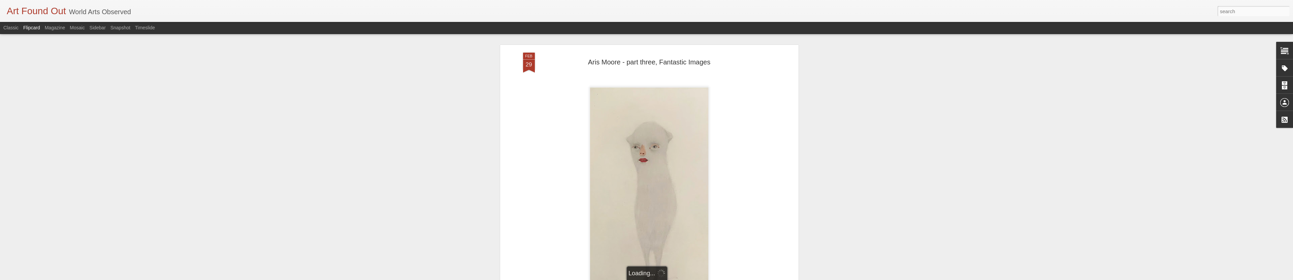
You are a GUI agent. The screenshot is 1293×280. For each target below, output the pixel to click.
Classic (11, 27)
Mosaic (77, 27)
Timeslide (145, 27)
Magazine (55, 27)
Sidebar (98, 27)
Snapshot (120, 27)
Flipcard (31, 27)
